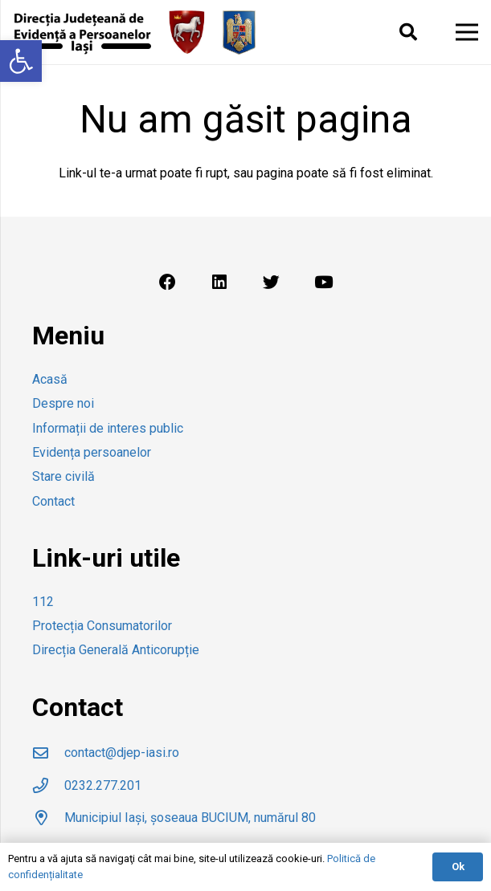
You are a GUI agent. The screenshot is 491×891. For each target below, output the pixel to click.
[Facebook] (168, 282)
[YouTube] (323, 282)
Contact (53, 501)
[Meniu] (467, 32)
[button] (21, 61)
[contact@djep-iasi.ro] (48, 752)
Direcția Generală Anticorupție (115, 649)
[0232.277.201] (48, 785)
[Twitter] (272, 282)
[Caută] (407, 32)
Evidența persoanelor (91, 452)
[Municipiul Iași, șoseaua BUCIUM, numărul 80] (48, 817)
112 (43, 601)
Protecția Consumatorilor (102, 625)
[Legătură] (82, 32)
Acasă (50, 379)
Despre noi (63, 403)
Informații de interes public (107, 428)
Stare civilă (63, 476)
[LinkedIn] (219, 282)
